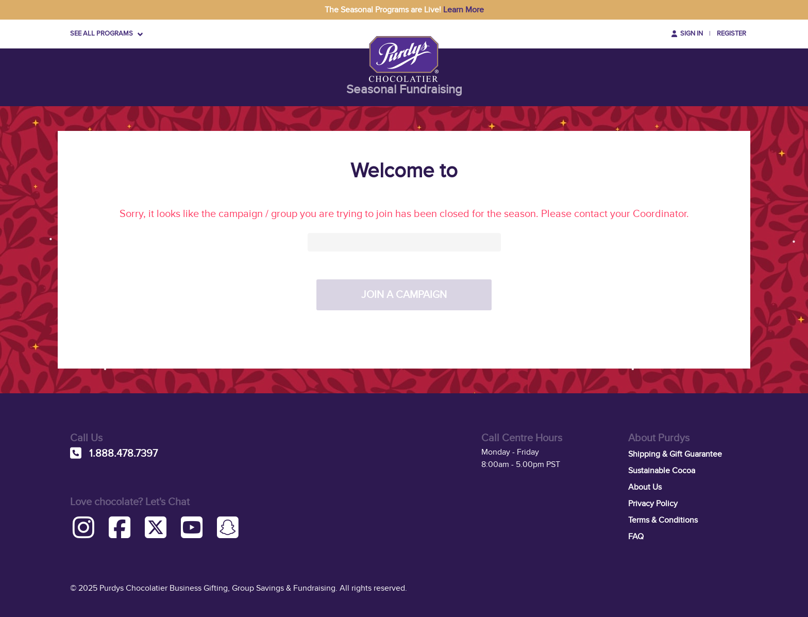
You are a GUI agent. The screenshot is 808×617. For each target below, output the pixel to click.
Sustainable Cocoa (661, 470)
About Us (645, 487)
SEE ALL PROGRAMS (101, 33)
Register (731, 33)
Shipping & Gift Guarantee (675, 454)
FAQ (636, 536)
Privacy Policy (653, 503)
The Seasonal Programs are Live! (404, 10)
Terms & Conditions (663, 520)
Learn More (463, 10)
